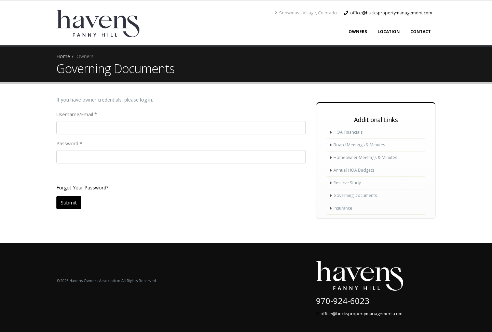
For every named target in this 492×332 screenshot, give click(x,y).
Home (63, 56)
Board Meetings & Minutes (360, 145)
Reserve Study (348, 183)
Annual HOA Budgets (354, 170)
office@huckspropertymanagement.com (388, 13)
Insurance (343, 208)
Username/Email (76, 114)
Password (69, 143)
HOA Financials (348, 132)
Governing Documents (356, 195)
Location (389, 32)
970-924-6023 (342, 300)
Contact (420, 32)
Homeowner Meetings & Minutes (367, 157)
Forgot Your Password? (82, 187)
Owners (357, 32)
